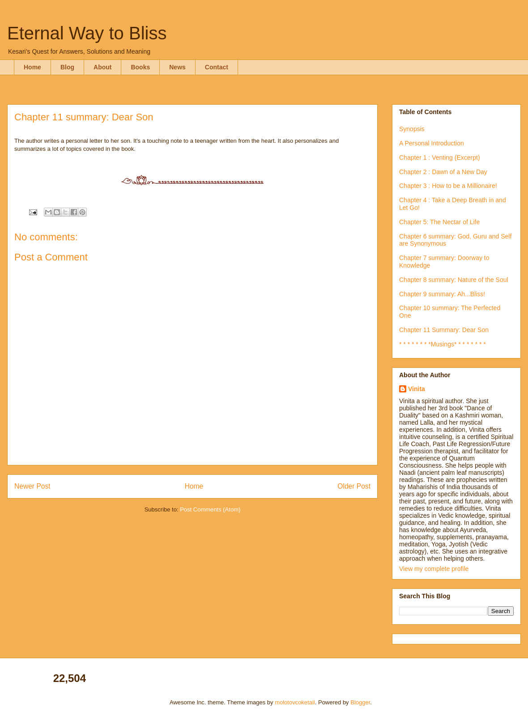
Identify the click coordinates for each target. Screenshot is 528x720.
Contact (216, 67)
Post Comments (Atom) (210, 509)
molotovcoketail (295, 702)
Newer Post (32, 486)
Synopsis (412, 128)
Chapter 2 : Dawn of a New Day (443, 171)
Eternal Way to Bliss (86, 33)
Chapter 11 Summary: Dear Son (444, 329)
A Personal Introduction (431, 143)
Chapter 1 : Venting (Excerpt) (439, 157)
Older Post (353, 486)
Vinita (416, 388)
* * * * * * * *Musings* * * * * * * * (442, 344)
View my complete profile (433, 568)
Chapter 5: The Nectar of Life (439, 222)
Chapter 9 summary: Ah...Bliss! (442, 294)
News (177, 67)
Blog (67, 67)
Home (32, 67)
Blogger (360, 702)
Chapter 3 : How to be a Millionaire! (448, 185)
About (102, 67)
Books (140, 67)
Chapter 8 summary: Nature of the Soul (453, 279)
